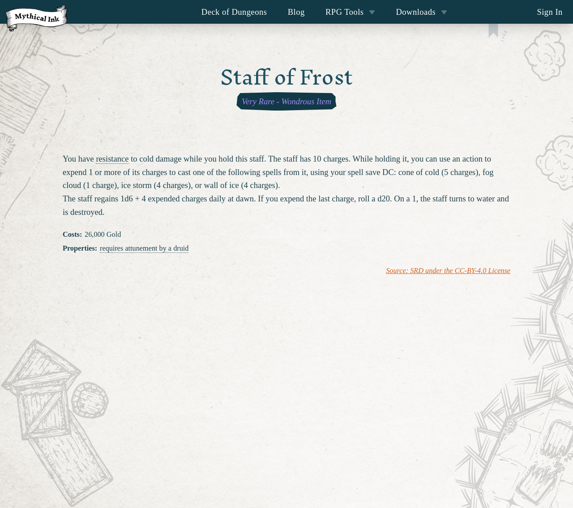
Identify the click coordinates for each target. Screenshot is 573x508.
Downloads (421, 12)
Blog (296, 12)
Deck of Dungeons (234, 12)
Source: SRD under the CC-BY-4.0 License (448, 271)
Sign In (549, 12)
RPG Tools (350, 12)
